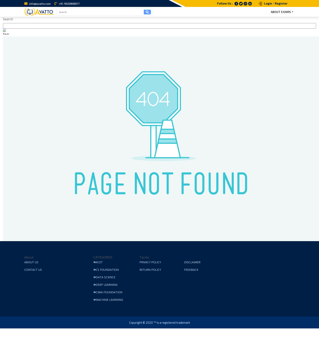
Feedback (191, 270)
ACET (98, 262)
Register (281, 3)
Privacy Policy (150, 262)
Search (8, 19)
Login (268, 3)
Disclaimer (192, 262)
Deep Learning (105, 285)
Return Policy (150, 270)
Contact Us (33, 270)
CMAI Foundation (107, 292)
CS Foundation (106, 270)
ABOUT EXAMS (281, 12)
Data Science (104, 277)
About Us (31, 262)
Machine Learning (108, 300)
